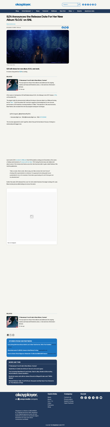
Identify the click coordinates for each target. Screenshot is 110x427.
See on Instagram (12, 242)
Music (49, 399)
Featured (45, 11)
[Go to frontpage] (23, 4)
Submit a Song (68, 401)
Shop (17, 11)
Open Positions (68, 403)
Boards (79, 11)
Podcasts (51, 405)
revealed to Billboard (21, 160)
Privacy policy (68, 399)
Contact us (67, 397)
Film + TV (50, 401)
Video (70, 11)
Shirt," (12, 102)
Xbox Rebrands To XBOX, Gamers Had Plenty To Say (27, 350)
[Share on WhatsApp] (67, 27)
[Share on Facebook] (63, 27)
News (37, 11)
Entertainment (26, 11)
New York (63, 11)
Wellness (54, 11)
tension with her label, (26, 162)
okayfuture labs (89, 11)
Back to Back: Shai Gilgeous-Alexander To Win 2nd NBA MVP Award (32, 353)
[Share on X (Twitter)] (65, 27)
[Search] (79, 4)
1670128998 (43, 117)
